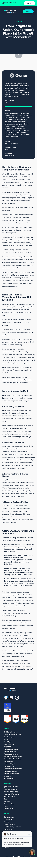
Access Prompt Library (11, 791)
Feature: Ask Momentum (11, 754)
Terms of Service (9, 824)
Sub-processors (9, 817)
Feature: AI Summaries (11, 749)
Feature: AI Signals (9, 764)
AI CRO (6, 739)
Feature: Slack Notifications (12, 759)
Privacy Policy (8, 832)
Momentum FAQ (9, 809)
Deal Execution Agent (10, 732)
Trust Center (8, 819)
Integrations (7, 746)
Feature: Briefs (8, 761)
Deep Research (9, 744)
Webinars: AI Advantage (11, 794)
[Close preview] (29, 835)
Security (6, 822)
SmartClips (7, 742)
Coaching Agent (9, 737)
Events (6, 806)
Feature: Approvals (10, 751)
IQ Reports (7, 776)
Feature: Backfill (9, 766)
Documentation (9, 804)
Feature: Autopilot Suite (11, 773)
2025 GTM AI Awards (10, 789)
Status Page (8, 829)
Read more (29, 3)
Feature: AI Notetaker (10, 771)
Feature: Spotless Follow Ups (13, 756)
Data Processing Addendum (12, 827)
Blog (5, 799)
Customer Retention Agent (12, 734)
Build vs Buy (8, 801)
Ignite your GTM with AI (11, 787)
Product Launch (9, 778)
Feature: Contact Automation (13, 768)
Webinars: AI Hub (9, 796)
